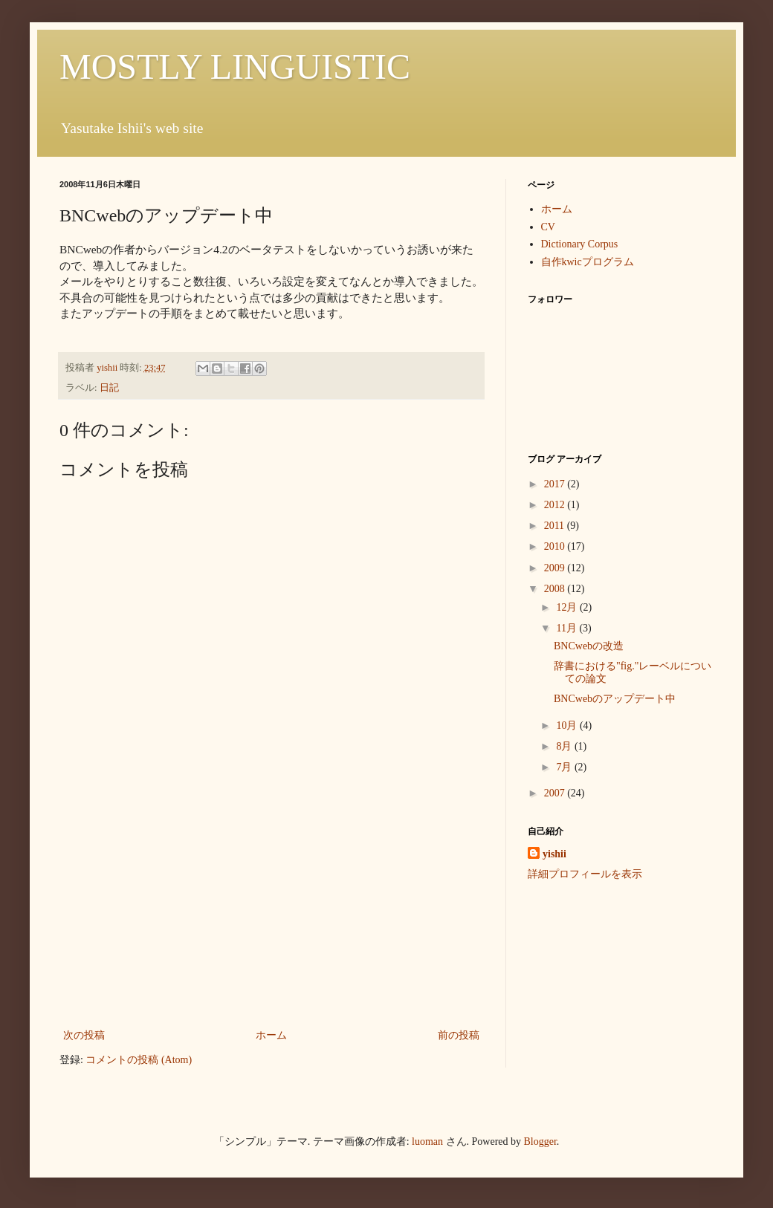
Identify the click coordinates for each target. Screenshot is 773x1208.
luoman (427, 1141)
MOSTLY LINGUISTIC (234, 66)
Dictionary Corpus (579, 244)
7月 (565, 767)
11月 (567, 628)
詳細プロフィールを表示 (585, 874)
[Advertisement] (271, 914)
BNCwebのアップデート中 (615, 698)
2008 (556, 588)
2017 (556, 484)
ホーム (271, 1035)
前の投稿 (458, 1035)
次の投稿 (84, 1035)
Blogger (540, 1141)
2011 (555, 525)
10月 (568, 725)
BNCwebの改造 (589, 646)
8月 (565, 746)
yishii (554, 854)
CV (548, 227)
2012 (556, 504)
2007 (556, 793)
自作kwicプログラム (587, 261)
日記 (109, 388)
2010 (556, 546)
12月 (568, 607)
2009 (556, 568)
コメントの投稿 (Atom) (138, 1059)
